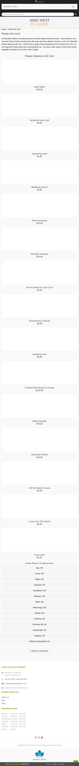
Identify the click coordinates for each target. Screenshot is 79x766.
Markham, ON (39, 596)
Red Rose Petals (39, 454)
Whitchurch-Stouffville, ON (39, 641)
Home (4, 29)
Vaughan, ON (39, 636)
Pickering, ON (39, 619)
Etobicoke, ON (39, 585)
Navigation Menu (10, 6)
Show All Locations (39, 651)
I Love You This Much (39, 521)
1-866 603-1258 (21, 679)
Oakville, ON (39, 613)
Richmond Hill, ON (40, 624)
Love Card (39, 554)
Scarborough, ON (39, 630)
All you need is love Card (39, 287)
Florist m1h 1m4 (14, 29)
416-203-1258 (10, 679)
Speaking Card (39, 153)
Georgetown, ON (39, 590)
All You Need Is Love (39, 488)
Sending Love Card (39, 120)
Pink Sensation (39, 220)
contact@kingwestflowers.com (15, 683)
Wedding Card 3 (39, 187)
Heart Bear (39, 86)
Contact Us (5, 697)
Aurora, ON (39, 573)
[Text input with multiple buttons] (38, 14)
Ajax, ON (39, 568)
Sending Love (39, 354)
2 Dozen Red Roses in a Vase (39, 387)
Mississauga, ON (39, 607)
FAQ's (4, 703)
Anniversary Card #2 (39, 320)
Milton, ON (40, 602)
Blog (3, 700)
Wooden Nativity (39, 254)
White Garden (39, 421)
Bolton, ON (39, 579)
